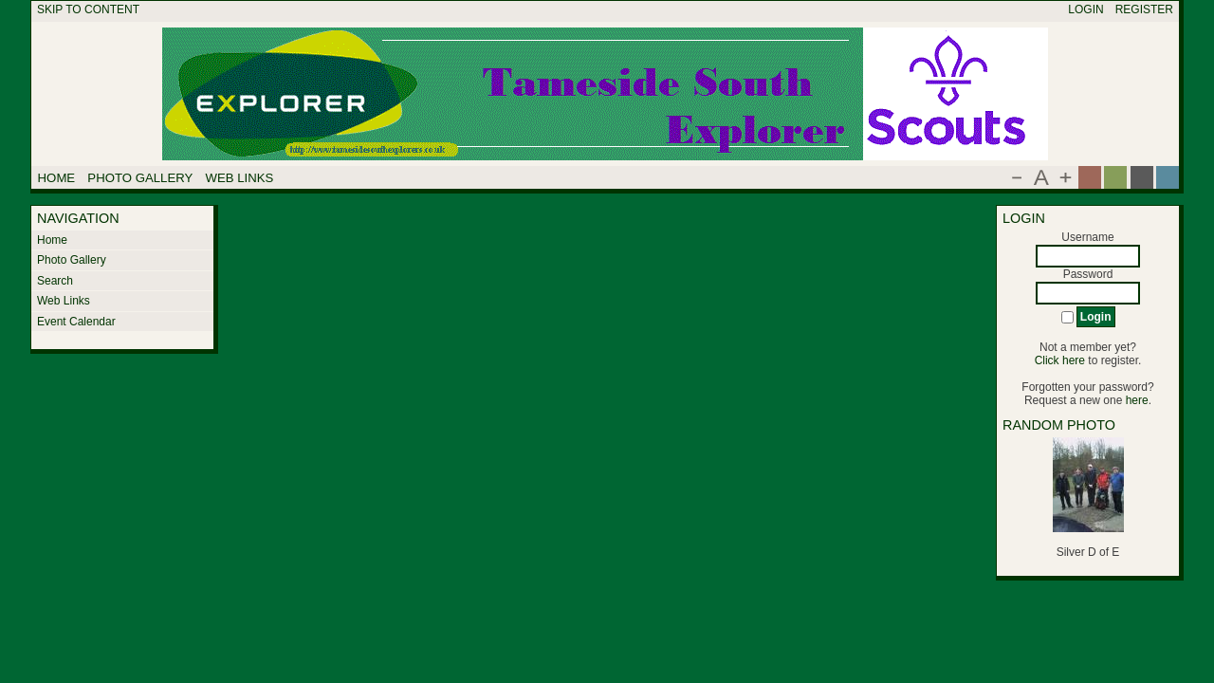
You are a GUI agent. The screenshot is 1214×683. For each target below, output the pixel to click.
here (1137, 400)
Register (1144, 9)
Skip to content (88, 9)
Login (1085, 9)
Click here (1060, 360)
